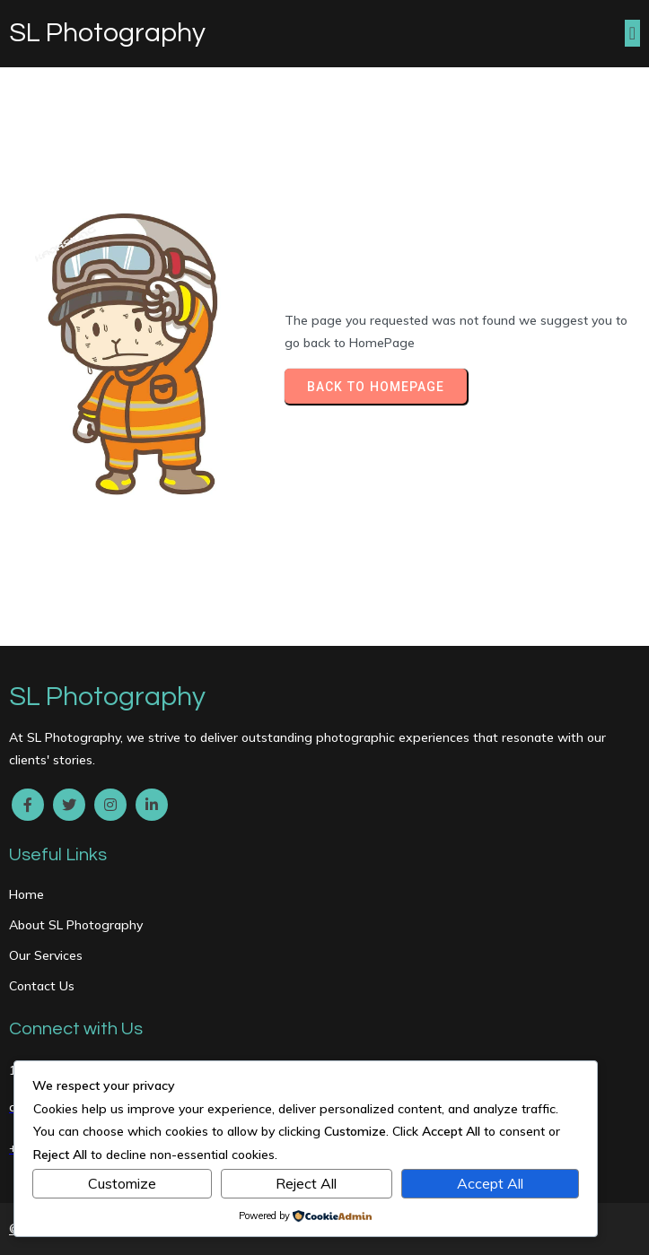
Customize (122, 1183)
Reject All (306, 1183)
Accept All (490, 1183)
